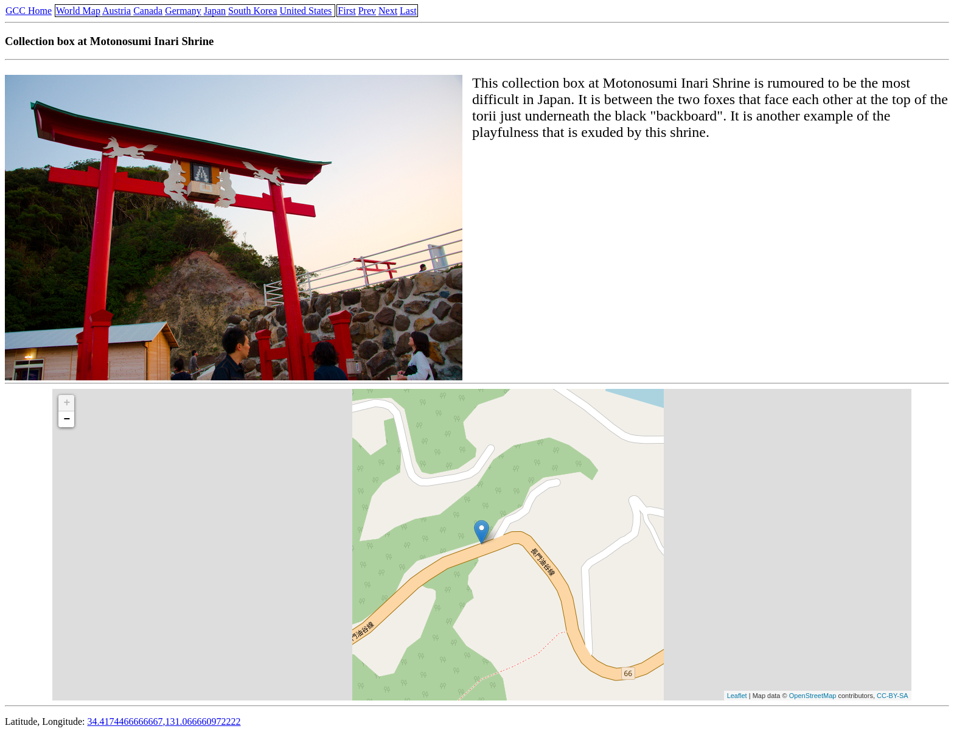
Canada (147, 10)
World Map (78, 10)
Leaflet (737, 695)
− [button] (66, 419)
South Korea (252, 10)
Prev (367, 10)
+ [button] (66, 403)
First (346, 10)
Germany (183, 10)
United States (306, 10)
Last (408, 10)
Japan (215, 10)
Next (387, 10)
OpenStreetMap (813, 695)
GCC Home (28, 10)
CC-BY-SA (892, 695)
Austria (116, 10)
